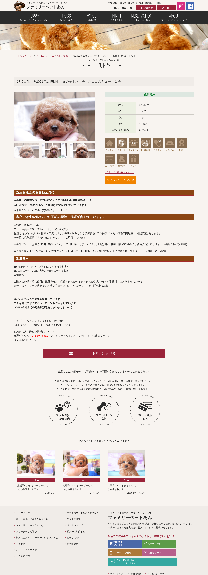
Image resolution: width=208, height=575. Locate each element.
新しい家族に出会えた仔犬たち (32, 520)
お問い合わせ (146, 7)
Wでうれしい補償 (181, 544)
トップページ (25, 56)
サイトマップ (117, 565)
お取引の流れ (74, 539)
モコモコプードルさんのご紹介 (83, 514)
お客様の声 (72, 545)
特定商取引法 (136, 565)
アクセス (166, 7)
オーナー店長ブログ (26, 551)
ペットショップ (75, 527)
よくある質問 (23, 557)
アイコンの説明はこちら (118, 171)
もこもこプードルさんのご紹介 (52, 56)
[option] (54, 116)
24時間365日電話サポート (121, 544)
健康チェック (150, 544)
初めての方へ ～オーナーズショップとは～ (38, 539)
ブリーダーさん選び (26, 533)
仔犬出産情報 (74, 520)
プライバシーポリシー (160, 565)
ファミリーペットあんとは (30, 527)
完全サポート (121, 553)
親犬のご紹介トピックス (79, 533)
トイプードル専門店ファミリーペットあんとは (157, 553)
